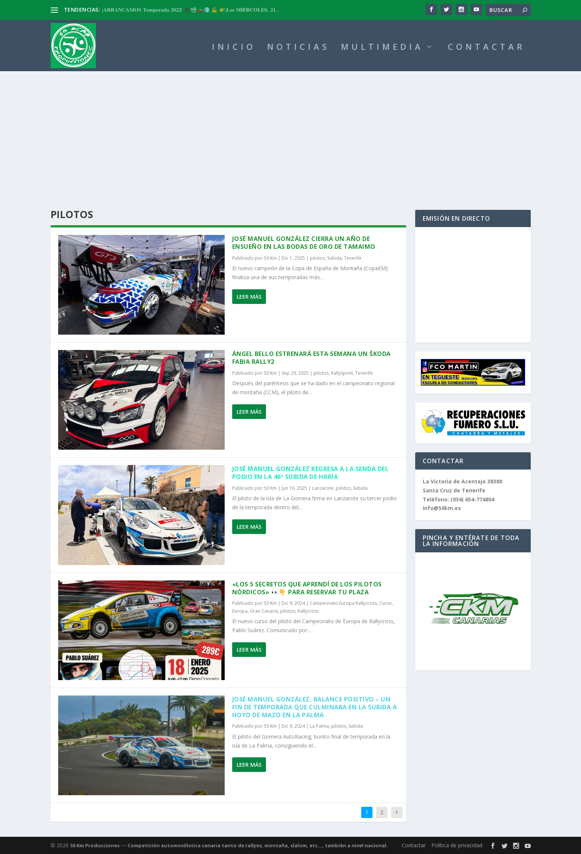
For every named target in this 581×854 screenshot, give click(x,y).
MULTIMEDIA (382, 47)
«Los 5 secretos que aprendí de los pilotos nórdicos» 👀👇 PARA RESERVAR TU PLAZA (307, 588)
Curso (385, 603)
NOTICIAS (298, 47)
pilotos (317, 258)
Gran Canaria (264, 611)
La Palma (319, 726)
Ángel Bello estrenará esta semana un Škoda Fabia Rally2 (311, 358)
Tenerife (353, 258)
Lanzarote (322, 488)
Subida (334, 258)
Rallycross (308, 611)
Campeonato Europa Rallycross (343, 603)
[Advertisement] (291, 127)
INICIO (234, 47)
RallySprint (342, 373)
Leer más (249, 296)
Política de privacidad (456, 845)
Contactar (414, 845)
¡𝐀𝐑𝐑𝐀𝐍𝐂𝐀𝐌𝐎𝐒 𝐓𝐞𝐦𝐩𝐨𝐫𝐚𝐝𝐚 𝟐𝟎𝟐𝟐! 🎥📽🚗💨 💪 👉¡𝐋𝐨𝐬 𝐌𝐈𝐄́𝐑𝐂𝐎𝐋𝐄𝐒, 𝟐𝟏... (190, 9)
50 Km (270, 258)
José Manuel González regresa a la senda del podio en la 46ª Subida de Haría (310, 473)
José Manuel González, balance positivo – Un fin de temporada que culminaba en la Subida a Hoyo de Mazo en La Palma (314, 707)
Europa (240, 611)
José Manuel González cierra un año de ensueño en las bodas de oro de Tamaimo (303, 243)
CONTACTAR (486, 47)
